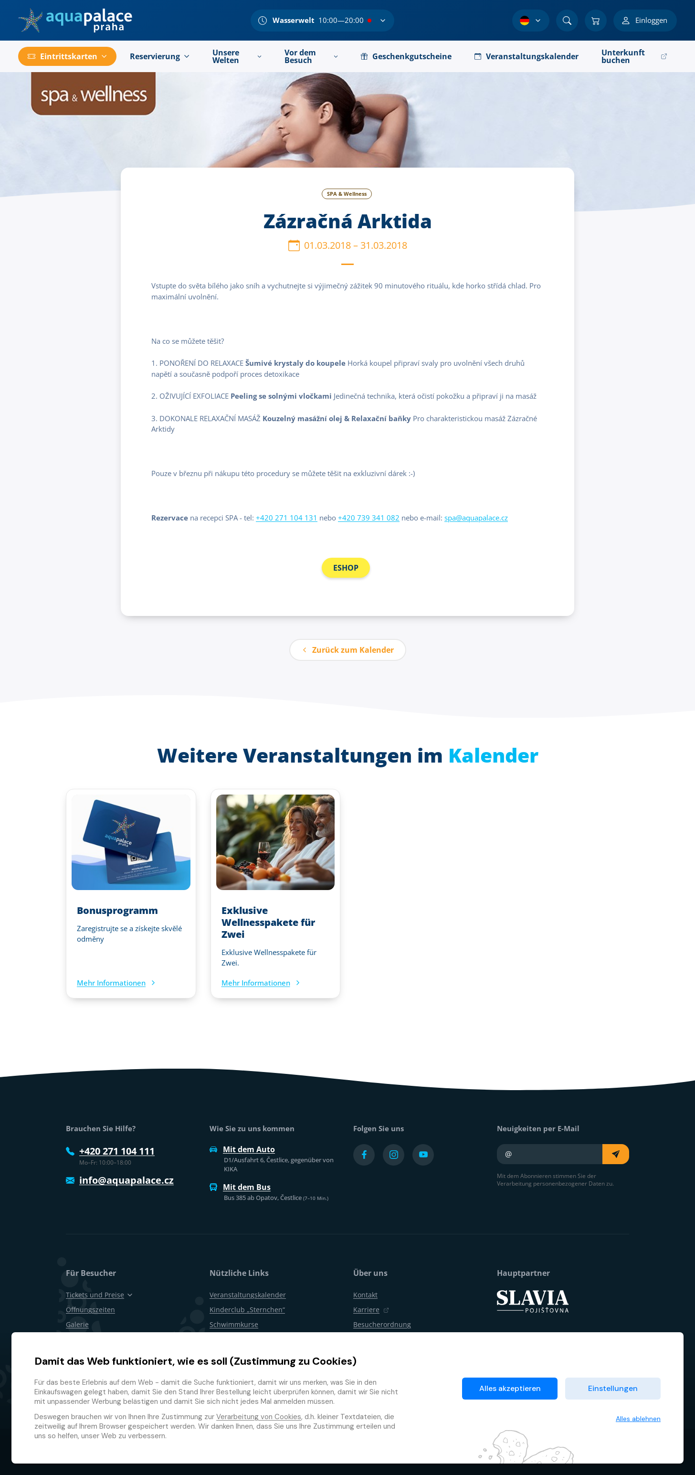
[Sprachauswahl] (530, 21)
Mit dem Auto (242, 1149)
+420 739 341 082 (369, 517)
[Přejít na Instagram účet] (393, 1155)
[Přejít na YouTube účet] (423, 1155)
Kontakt (365, 1294)
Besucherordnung (382, 1324)
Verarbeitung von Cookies (258, 1417)
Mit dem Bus (240, 1187)
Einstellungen (613, 1388)
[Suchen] (567, 21)
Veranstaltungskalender (248, 1294)
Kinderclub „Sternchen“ (247, 1309)
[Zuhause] (75, 20)
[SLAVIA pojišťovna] (533, 1300)
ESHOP (345, 567)
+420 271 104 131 (286, 517)
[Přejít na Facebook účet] (364, 1155)
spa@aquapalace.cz (476, 517)
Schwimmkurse (234, 1324)
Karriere (371, 1309)
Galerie (77, 1324)
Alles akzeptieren (510, 1388)
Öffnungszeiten (90, 1309)
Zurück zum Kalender (348, 650)
